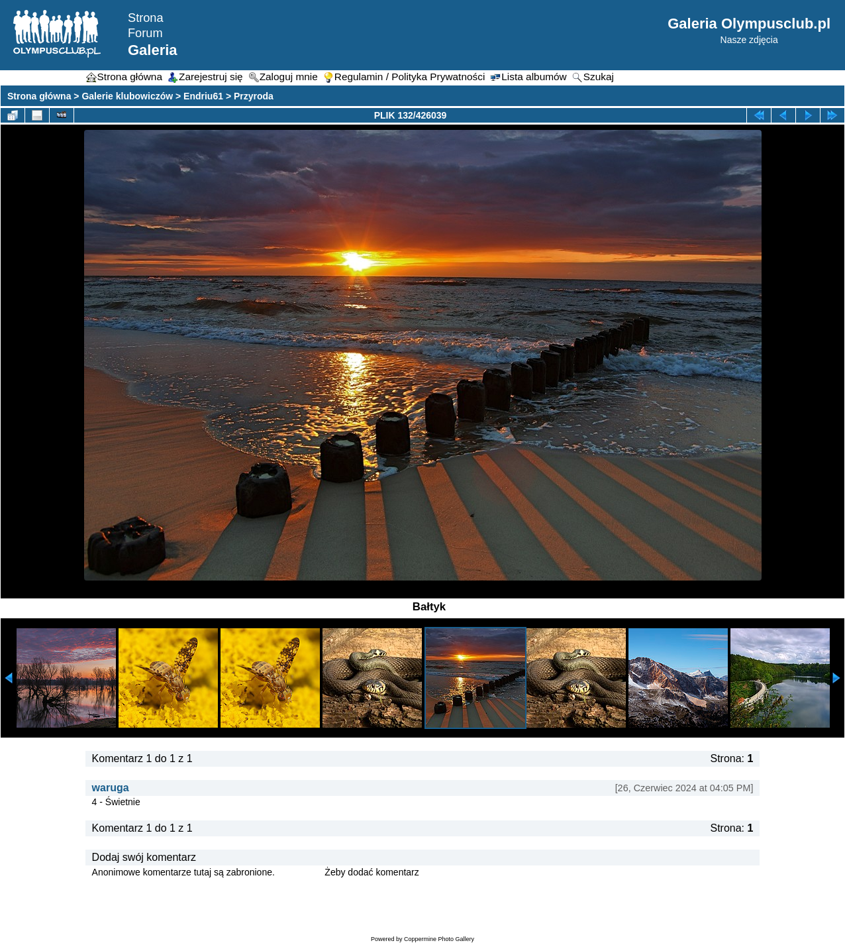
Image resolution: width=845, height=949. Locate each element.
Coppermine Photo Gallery (439, 939)
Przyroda (253, 96)
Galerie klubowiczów (127, 96)
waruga (110, 787)
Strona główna (39, 96)
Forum (145, 33)
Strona (146, 18)
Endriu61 (203, 96)
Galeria (152, 50)
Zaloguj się (300, 872)
